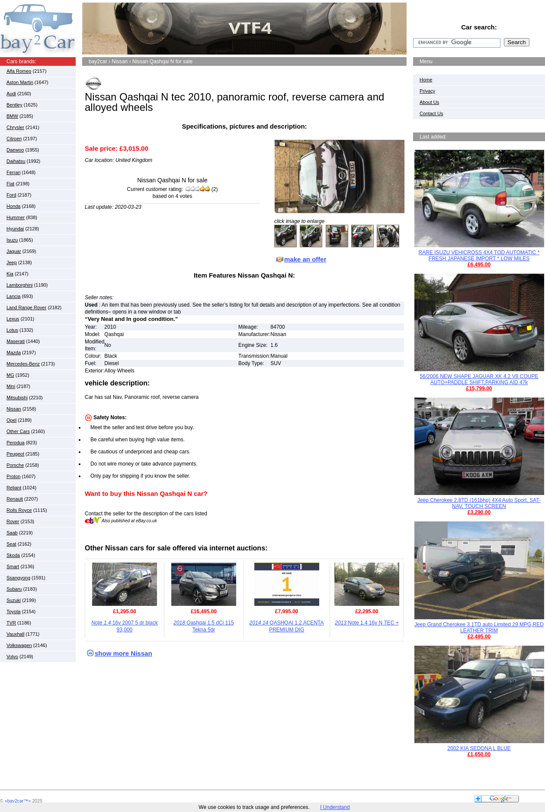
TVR (11, 622)
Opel (11, 420)
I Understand (335, 807)
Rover (12, 521)
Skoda (13, 555)
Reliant (13, 487)
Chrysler (15, 127)
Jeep (11, 262)
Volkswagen (19, 645)
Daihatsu (15, 161)
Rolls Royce (19, 510)
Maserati (15, 341)
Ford (11, 194)
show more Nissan (123, 653)
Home (426, 79)
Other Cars (18, 431)
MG (10, 375)
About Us (429, 102)
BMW (12, 116)
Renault (14, 498)
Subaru (14, 589)
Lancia (13, 296)
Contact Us (431, 113)
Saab (12, 532)
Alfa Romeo (18, 71)
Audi (11, 93)
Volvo (12, 656)
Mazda (13, 352)
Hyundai (15, 228)
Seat (11, 544)
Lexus (12, 318)
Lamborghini (19, 285)
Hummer (15, 217)
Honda (13, 206)
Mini (10, 386)
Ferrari (13, 172)
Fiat (10, 183)
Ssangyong (18, 577)
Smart (12, 566)
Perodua (15, 442)
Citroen (14, 138)
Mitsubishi (17, 397)
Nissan (13, 408)
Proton (13, 476)
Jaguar (13, 251)
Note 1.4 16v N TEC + (367, 623)
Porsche (15, 465)
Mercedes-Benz (23, 363)
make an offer (305, 259)
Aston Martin (19, 82)
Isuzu (12, 240)
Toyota (13, 611)
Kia (9, 273)
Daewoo (15, 149)
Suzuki (13, 600)
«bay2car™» (18, 800)
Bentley (14, 104)
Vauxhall (15, 634)
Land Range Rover (26, 307)
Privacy (427, 91)
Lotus (12, 330)
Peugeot (15, 453)
